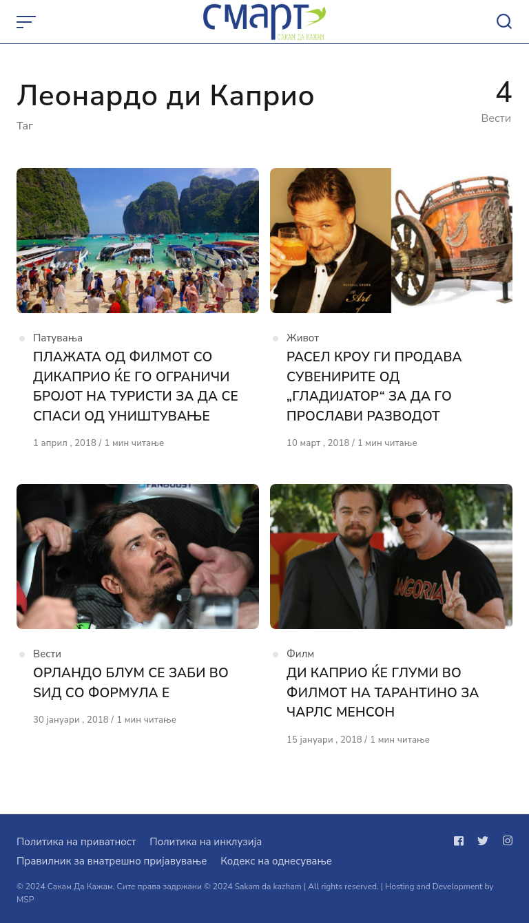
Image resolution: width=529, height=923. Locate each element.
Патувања (58, 338)
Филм (300, 654)
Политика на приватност (76, 842)
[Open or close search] (504, 22)
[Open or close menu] (28, 22)
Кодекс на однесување (276, 861)
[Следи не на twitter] (483, 841)
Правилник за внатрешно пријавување (112, 861)
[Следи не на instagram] (504, 841)
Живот (303, 338)
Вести (47, 654)
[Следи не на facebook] (461, 841)
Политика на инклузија (205, 842)
